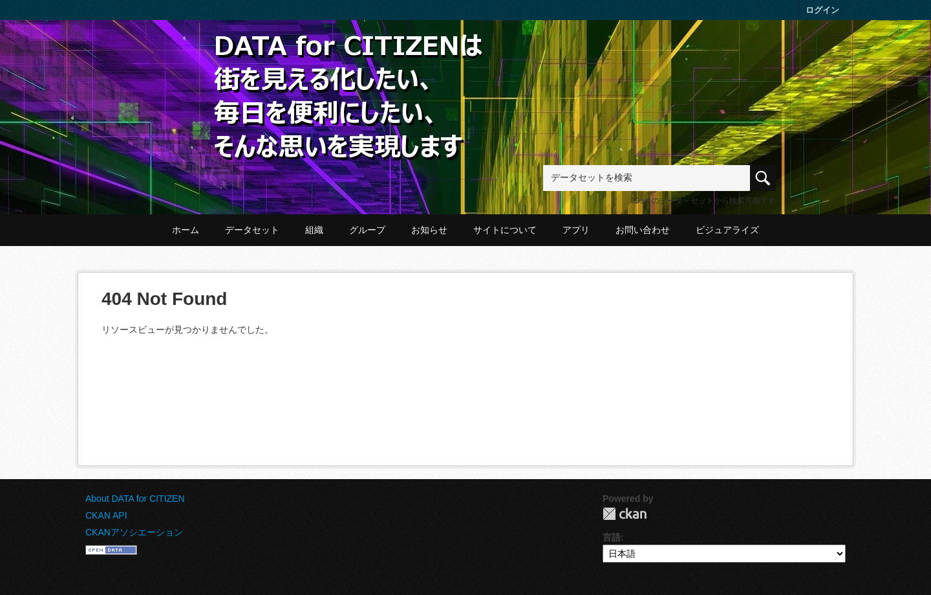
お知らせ (429, 230)
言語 (612, 537)
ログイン (822, 10)
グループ (367, 230)
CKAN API (106, 515)
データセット (252, 230)
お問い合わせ (642, 230)
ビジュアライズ (727, 230)
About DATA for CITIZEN (135, 498)
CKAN (625, 514)
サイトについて (505, 230)
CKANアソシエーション (134, 532)
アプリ (576, 230)
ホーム (185, 230)
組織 (314, 230)
